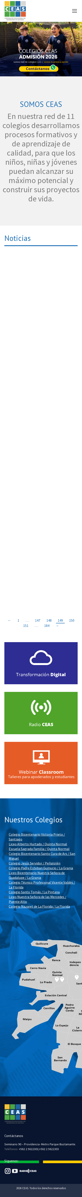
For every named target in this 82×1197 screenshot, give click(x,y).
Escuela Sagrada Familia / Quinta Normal (39, 849)
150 (71, 620)
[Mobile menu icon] (75, 11)
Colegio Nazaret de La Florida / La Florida (39, 906)
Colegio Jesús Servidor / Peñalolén (34, 863)
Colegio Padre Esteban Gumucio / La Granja (41, 868)
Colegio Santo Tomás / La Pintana (34, 892)
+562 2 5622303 (49, 1149)
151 (25, 625)
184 (46, 625)
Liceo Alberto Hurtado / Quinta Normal (38, 844)
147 (37, 620)
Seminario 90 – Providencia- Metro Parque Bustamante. (40, 1144)
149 (60, 620)
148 (49, 620)
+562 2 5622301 (28, 1149)
